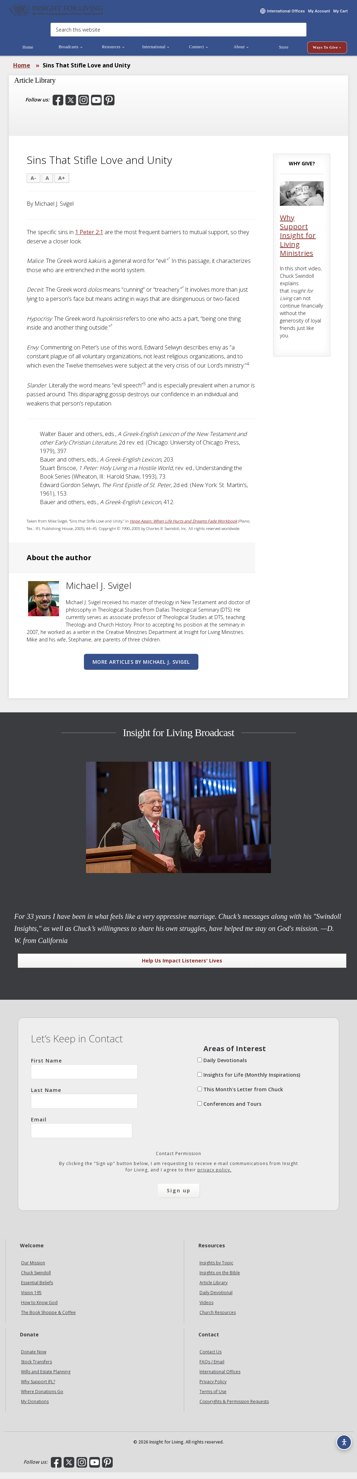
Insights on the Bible (219, 1279)
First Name (84, 1075)
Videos (206, 1309)
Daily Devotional (216, 1299)
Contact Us (210, 1359)
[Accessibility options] (341, 1438)
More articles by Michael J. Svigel (141, 668)
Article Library (213, 1289)
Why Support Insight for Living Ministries (298, 242)
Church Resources (217, 1319)
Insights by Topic (216, 1269)
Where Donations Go (42, 1398)
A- (33, 184)
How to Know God (39, 1309)
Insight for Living (57, 13)
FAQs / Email (211, 1368)
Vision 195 (31, 1299)
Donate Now (33, 1359)
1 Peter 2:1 (89, 239)
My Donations (35, 1408)
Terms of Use (213, 1398)
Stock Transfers (36, 1368)
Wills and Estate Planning (45, 1378)
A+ (61, 184)
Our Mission (33, 1269)
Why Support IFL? (38, 1388)
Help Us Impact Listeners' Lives (182, 967)
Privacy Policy (213, 1388)
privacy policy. (214, 1177)
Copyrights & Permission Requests (234, 1408)
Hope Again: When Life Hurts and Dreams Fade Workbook (183, 528)
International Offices (219, 1378)
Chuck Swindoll (36, 1279)
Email (81, 1134)
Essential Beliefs (37, 1289)
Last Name (84, 1104)
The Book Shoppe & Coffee (48, 1319)
